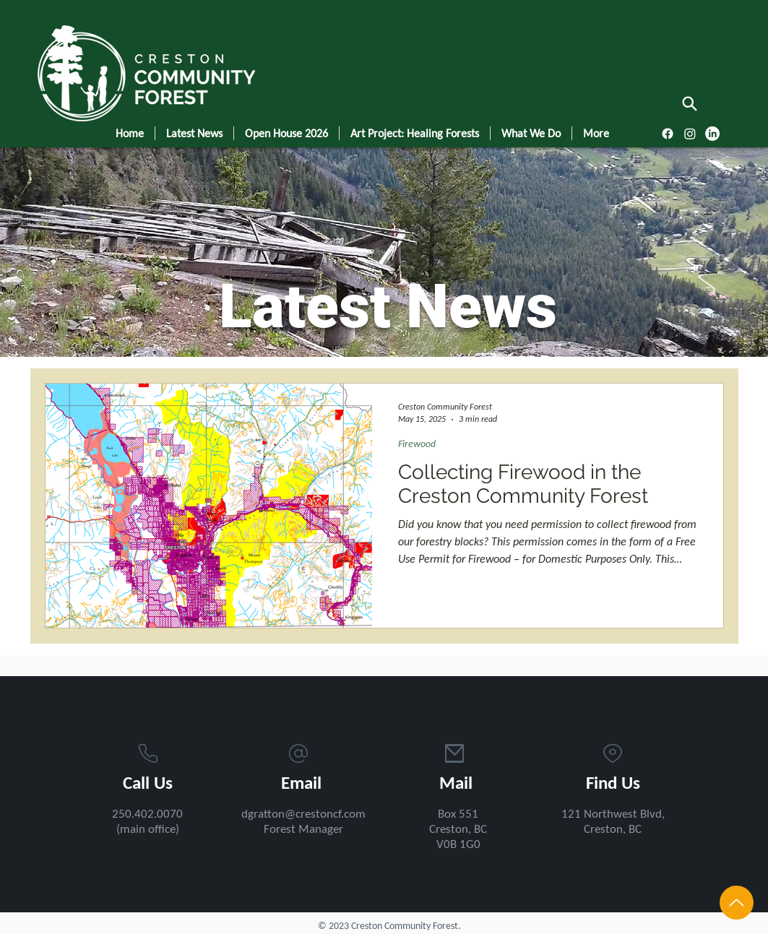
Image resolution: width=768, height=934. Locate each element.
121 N (576, 814)
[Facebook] (667, 133)
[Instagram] (690, 133)
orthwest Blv (623, 814)
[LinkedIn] (712, 133)
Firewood (417, 444)
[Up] (737, 903)
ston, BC (621, 829)
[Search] (690, 103)
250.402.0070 (147, 814)
